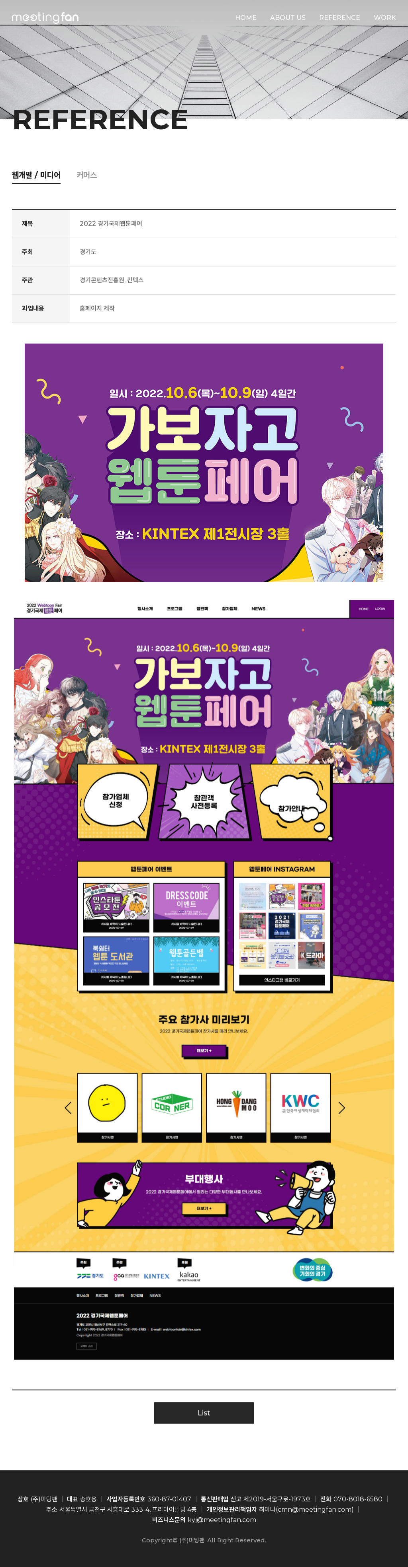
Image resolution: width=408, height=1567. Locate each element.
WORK (385, 17)
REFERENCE (339, 17)
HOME (246, 17)
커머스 (86, 175)
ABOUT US (288, 17)
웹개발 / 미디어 (36, 175)
